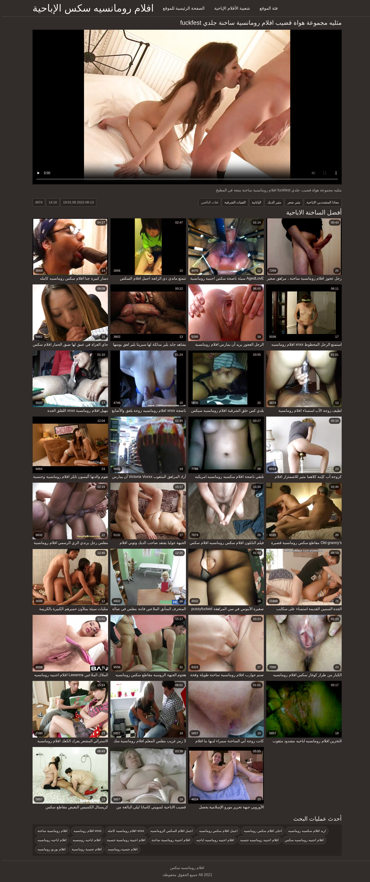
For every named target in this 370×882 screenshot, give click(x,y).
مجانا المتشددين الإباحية (320, 202)
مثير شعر (291, 202)
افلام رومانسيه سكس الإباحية (91, 8)
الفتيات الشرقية (233, 202)
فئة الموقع (266, 8)
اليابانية (254, 202)
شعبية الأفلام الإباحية (230, 8)
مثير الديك (272, 202)
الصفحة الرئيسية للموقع (181, 8)
